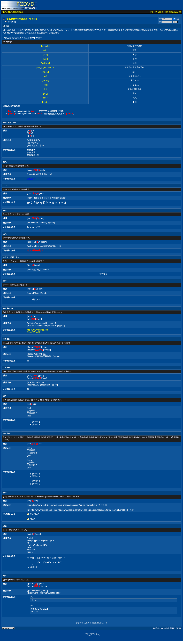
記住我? (176, 19)
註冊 (152, 12)
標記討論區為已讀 (173, 12)
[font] (45, 59)
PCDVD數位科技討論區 (12, 12)
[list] (45, 89)
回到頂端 (178, 630)
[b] (42, 46)
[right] (44, 68)
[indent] (45, 72)
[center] (51, 68)
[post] (45, 85)
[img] (45, 93)
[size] (45, 55)
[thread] (45, 80)
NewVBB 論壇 (33, 332)
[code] (45, 98)
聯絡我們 (156, 630)
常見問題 (159, 12)
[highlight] (45, 63)
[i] (45, 46)
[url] (45, 76)
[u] (48, 46)
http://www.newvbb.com (37, 330)
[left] (38, 68)
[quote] (45, 102)
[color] (45, 50)
